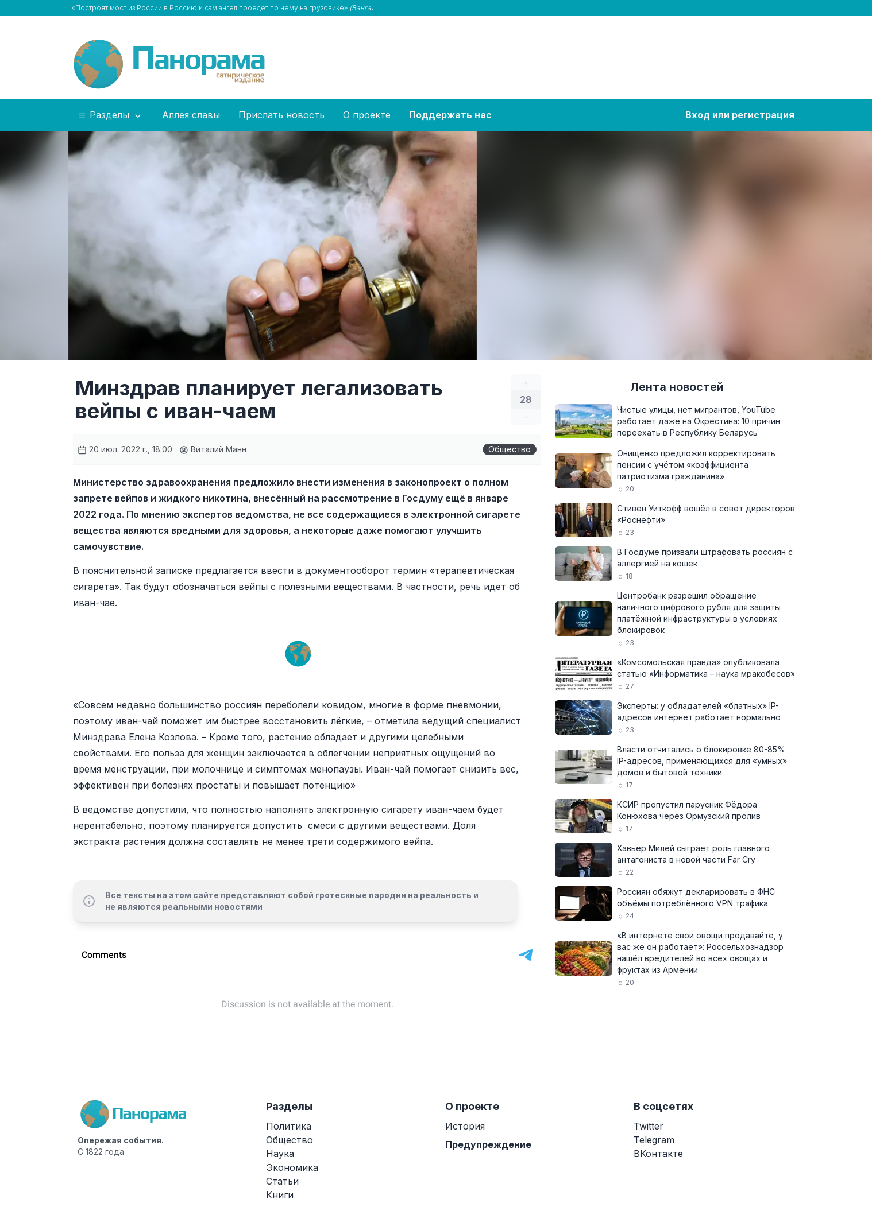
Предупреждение (488, 1144)
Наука (280, 1153)
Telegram (654, 1140)
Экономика (292, 1167)
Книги (280, 1195)
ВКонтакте (658, 1153)
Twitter (648, 1126)
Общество (509, 449)
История (465, 1126)
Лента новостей (677, 387)
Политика (288, 1126)
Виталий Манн (212, 449)
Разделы (111, 115)
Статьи (282, 1181)
